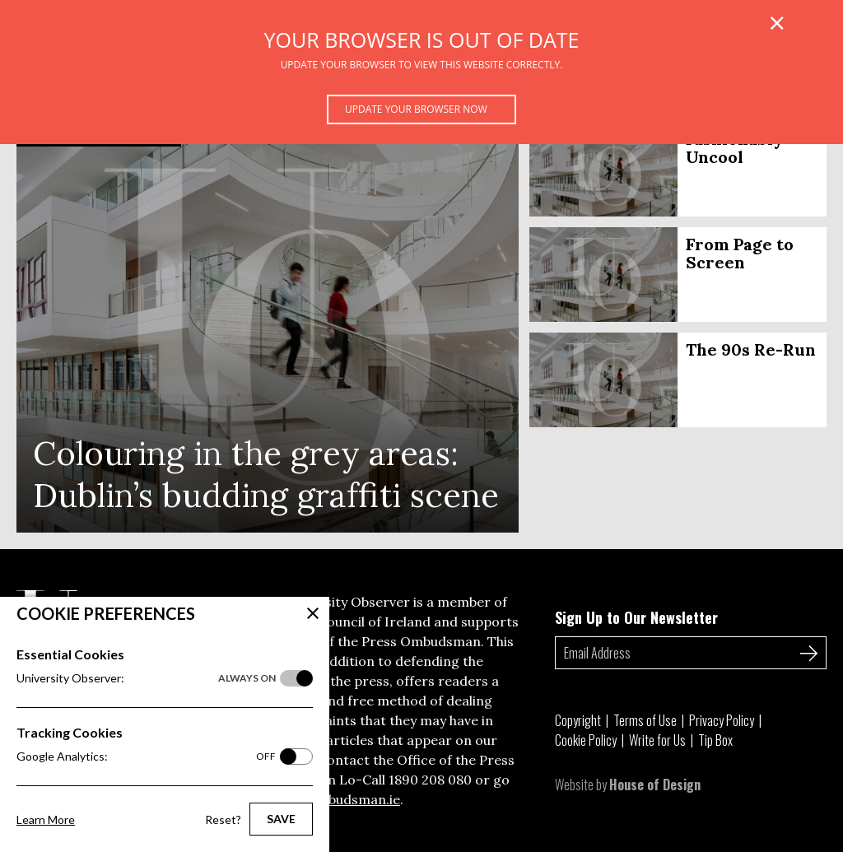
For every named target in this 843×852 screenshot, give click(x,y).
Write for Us (657, 740)
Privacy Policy (721, 720)
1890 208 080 (430, 779)
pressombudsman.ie (336, 799)
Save (281, 819)
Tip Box (715, 740)
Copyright (578, 720)
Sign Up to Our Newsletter (636, 617)
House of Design (655, 784)
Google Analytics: (146, 756)
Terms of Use (645, 720)
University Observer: (146, 678)
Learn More (45, 819)
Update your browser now (416, 109)
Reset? (223, 819)
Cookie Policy (586, 740)
